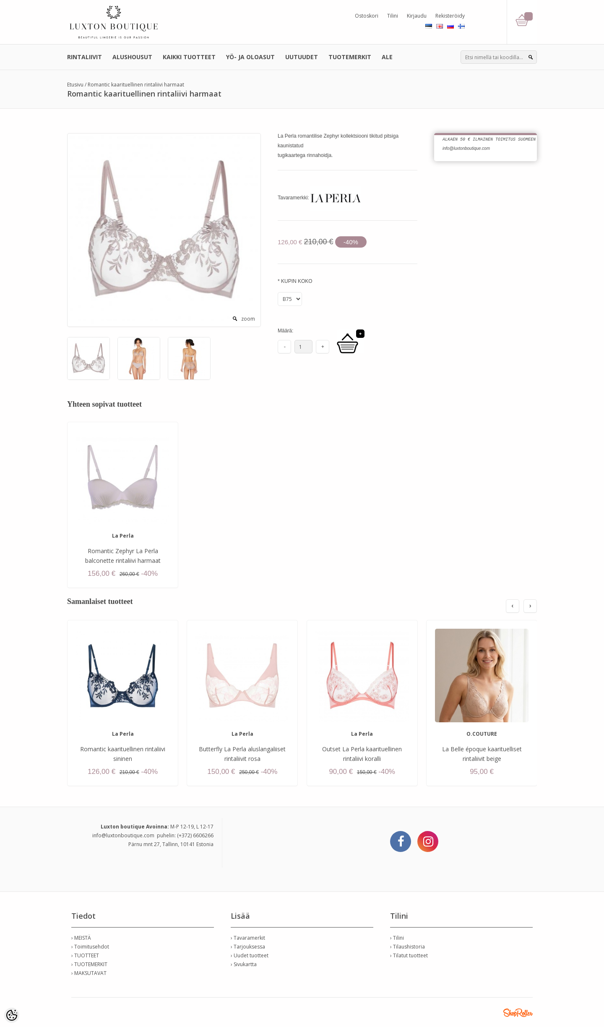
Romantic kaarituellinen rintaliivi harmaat (136, 84)
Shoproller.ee (518, 1013)
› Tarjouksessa (248, 946)
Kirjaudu (417, 15)
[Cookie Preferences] (11, 1015)
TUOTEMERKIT (349, 57)
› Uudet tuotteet (249, 955)
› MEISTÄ (81, 937)
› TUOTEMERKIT (89, 964)
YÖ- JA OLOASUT (250, 57)
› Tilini (397, 937)
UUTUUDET (301, 57)
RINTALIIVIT (84, 57)
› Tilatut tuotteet (409, 955)
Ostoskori (366, 15)
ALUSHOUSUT (132, 57)
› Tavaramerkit (248, 937)
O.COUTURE (481, 733)
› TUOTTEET (85, 955)
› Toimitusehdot (90, 946)
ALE (387, 57)
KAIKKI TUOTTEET (189, 57)
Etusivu (75, 84)
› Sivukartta (244, 964)
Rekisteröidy (450, 15)
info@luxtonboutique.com (123, 835)
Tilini (392, 15)
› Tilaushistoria (407, 946)
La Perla (123, 535)
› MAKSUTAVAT (89, 973)
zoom (248, 318)
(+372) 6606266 (195, 835)
